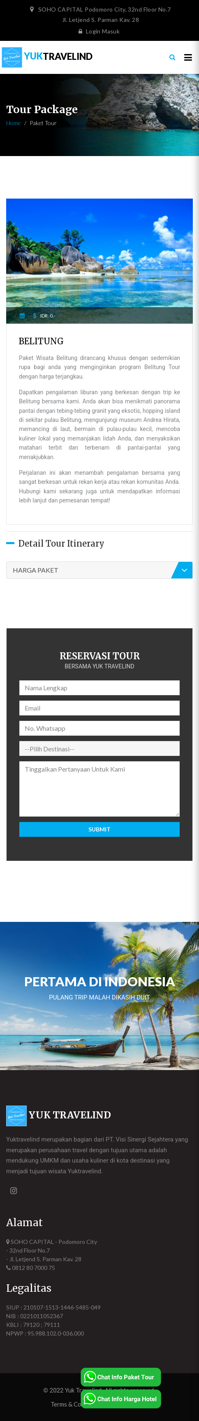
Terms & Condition (76, 1404)
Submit (99, 829)
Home (13, 122)
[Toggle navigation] (188, 57)
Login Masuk (97, 31)
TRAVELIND (47, 56)
